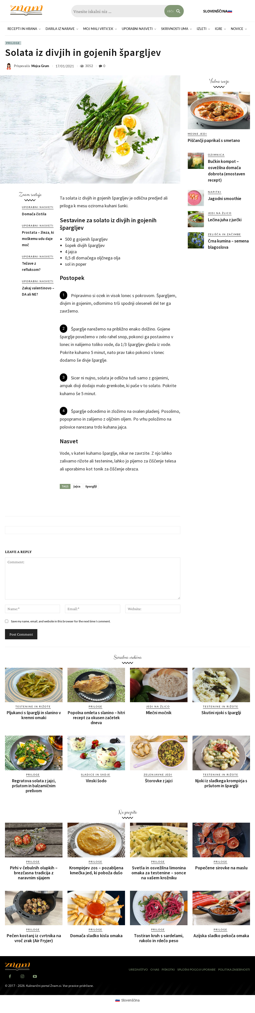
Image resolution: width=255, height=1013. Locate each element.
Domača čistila (34, 214)
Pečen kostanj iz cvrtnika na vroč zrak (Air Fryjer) (34, 938)
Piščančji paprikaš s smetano (214, 140)
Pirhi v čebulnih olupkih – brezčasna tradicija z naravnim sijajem (34, 873)
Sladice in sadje (95, 774)
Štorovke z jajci (159, 781)
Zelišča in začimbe (224, 234)
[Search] (174, 11)
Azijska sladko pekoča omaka (221, 935)
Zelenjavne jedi (158, 774)
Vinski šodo (96, 781)
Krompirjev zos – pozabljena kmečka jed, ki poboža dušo (96, 870)
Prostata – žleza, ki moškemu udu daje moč (38, 238)
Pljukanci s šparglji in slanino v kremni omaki (34, 715)
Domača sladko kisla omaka (96, 935)
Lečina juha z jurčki (225, 220)
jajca (76, 486)
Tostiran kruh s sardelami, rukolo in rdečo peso (159, 938)
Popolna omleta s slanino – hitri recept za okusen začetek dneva (96, 717)
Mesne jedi (197, 133)
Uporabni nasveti (38, 207)
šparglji (91, 486)
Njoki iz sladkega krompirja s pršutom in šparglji (221, 783)
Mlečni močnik (159, 712)
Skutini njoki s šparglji (221, 712)
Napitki (214, 191)
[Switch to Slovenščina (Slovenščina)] (127, 1000)
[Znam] (26, 10)
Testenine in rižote (33, 706)
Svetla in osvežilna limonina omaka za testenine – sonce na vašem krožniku (158, 873)
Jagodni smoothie (224, 198)
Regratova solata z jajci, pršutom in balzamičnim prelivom (34, 785)
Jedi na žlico (220, 213)
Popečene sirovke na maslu (221, 868)
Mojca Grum (40, 66)
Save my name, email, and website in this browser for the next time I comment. (61, 621)
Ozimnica (216, 154)
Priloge (13, 43)
